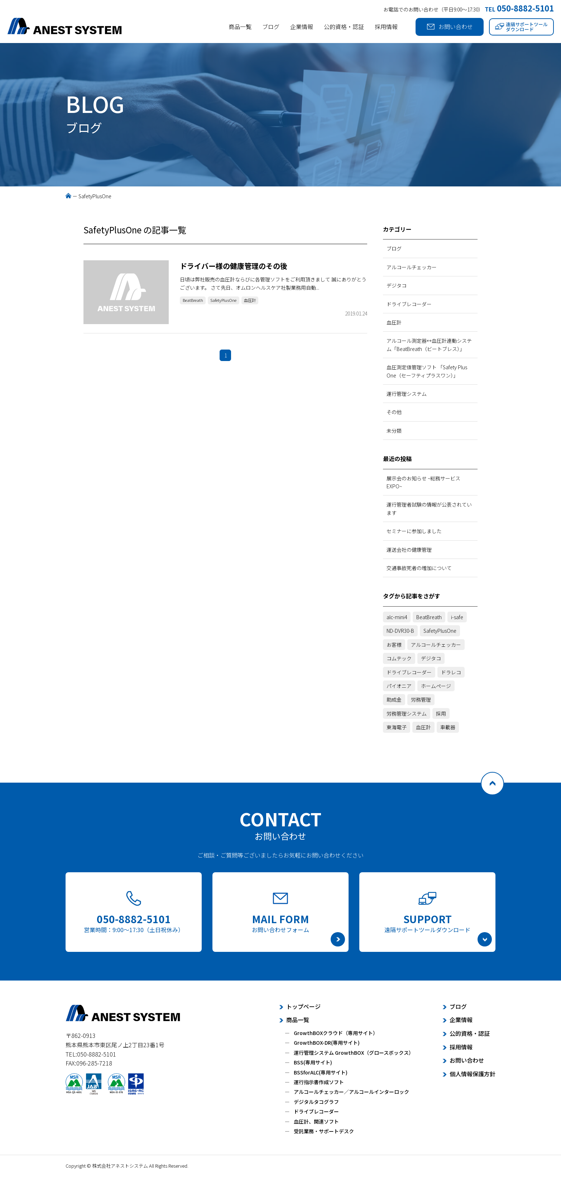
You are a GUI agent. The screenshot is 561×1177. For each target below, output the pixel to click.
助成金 (394, 699)
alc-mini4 (397, 617)
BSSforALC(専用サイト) (320, 1072)
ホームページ (436, 685)
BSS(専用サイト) (313, 1062)
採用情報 (386, 26)
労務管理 (421, 699)
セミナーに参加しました (414, 531)
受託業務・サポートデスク (324, 1131)
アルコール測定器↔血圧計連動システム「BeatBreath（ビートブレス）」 (429, 344)
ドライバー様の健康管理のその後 (233, 266)
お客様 (394, 644)
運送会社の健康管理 (409, 549)
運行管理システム (407, 393)
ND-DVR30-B (400, 630)
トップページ (303, 1006)
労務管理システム (407, 713)
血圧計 (262, 301)
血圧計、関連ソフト (316, 1121)
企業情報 (301, 26)
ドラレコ (451, 672)
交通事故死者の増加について (419, 567)
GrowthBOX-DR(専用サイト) (327, 1042)
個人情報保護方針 (472, 1073)
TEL (519, 9)
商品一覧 (240, 26)
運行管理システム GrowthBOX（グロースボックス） (354, 1052)
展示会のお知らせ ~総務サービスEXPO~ (423, 482)
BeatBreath (195, 301)
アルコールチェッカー (412, 267)
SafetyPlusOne (231, 301)
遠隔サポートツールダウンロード (521, 27)
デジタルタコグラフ (316, 1101)
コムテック (399, 658)
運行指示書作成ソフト (319, 1082)
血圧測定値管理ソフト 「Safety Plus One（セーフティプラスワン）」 (427, 371)
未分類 (394, 430)
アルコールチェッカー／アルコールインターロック (351, 1091)
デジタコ (397, 285)
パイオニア (399, 685)
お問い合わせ (449, 26)
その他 (394, 412)
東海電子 (397, 727)
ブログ (270, 26)
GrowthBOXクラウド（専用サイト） (336, 1032)
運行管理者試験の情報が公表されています (429, 508)
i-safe (457, 617)
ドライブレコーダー (409, 304)
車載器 (447, 727)
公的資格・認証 (344, 26)
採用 (441, 713)
